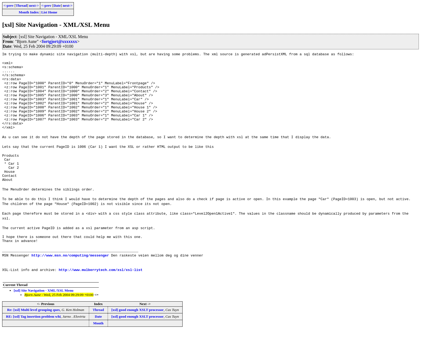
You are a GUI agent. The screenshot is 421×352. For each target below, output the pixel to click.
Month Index (29, 12)
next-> (34, 5)
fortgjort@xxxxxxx (59, 41)
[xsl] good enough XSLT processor (137, 331)
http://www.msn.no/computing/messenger (70, 276)
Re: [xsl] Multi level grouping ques (33, 331)
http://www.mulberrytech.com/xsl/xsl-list (101, 290)
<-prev (8, 5)
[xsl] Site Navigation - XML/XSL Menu (44, 311)
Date (57, 5)
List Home (49, 12)
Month (98, 344)
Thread (21, 5)
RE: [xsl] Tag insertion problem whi (33, 337)
